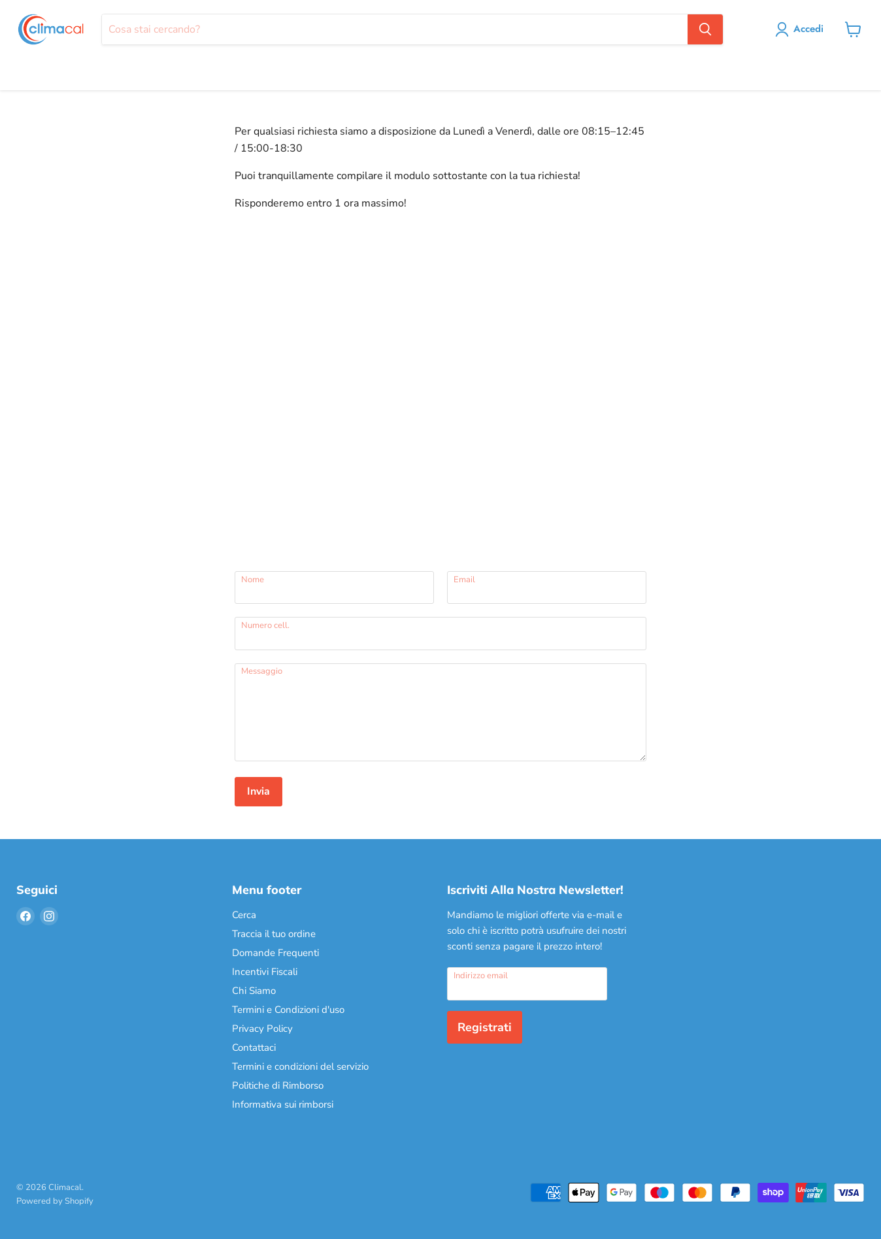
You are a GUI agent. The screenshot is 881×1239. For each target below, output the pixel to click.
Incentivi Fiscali (264, 971)
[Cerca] (394, 29)
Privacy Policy (262, 1028)
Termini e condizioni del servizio (300, 1066)
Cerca (244, 914)
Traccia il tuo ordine (274, 933)
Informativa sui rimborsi (282, 1104)
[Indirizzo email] (527, 983)
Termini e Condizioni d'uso (288, 1009)
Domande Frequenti (275, 952)
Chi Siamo (254, 990)
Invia (258, 791)
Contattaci (254, 1047)
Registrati (484, 1027)
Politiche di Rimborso (278, 1085)
